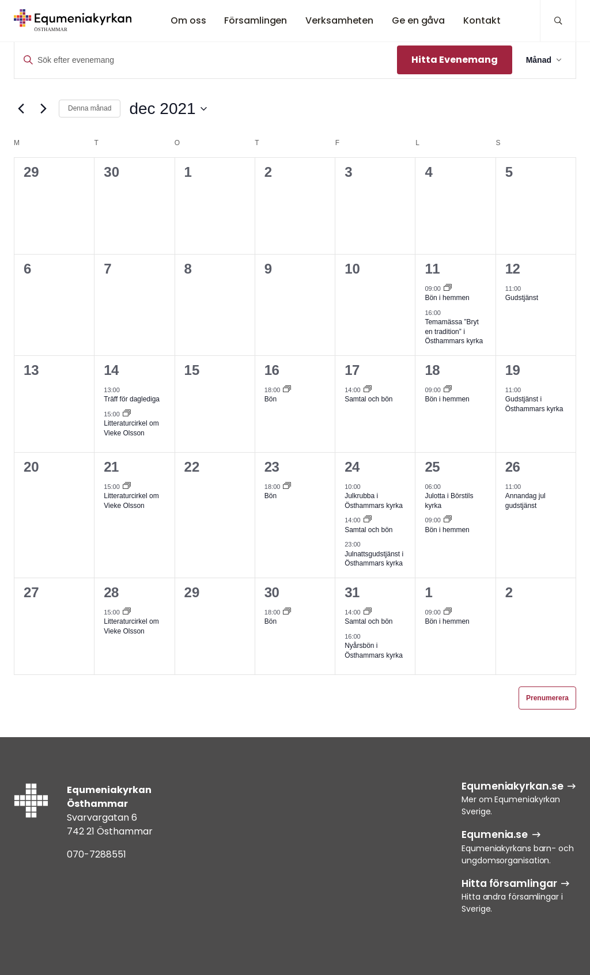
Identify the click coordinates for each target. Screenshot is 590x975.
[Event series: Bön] (287, 389)
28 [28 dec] (111, 592)
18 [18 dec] (432, 370)
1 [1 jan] (428, 592)
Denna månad (89, 108)
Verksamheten (339, 20)
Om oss (188, 20)
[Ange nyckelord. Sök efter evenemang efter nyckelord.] (205, 60)
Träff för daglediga (132, 399)
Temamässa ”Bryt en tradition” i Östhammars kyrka (454, 331)
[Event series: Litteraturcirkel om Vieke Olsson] (127, 414)
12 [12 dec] (512, 268)
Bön (270, 399)
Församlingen (255, 20)
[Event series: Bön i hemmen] (448, 288)
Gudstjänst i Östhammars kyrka (534, 404)
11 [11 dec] (432, 268)
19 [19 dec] (512, 370)
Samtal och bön (368, 399)
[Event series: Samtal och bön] (368, 389)
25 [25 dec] (432, 467)
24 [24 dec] (352, 467)
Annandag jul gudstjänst (525, 501)
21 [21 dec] (111, 467)
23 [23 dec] (271, 467)
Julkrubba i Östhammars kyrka (374, 501)
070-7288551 (96, 854)
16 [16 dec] (271, 370)
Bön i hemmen (447, 298)
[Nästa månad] (43, 109)
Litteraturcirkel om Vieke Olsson (131, 501)
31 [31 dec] (352, 592)
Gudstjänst (521, 298)
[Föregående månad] (21, 109)
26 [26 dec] (512, 467)
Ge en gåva (418, 20)
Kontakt (481, 20)
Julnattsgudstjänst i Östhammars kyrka (374, 559)
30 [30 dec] (271, 592)
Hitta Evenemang (454, 59)
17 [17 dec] (352, 370)
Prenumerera (547, 698)
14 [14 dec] (111, 370)
